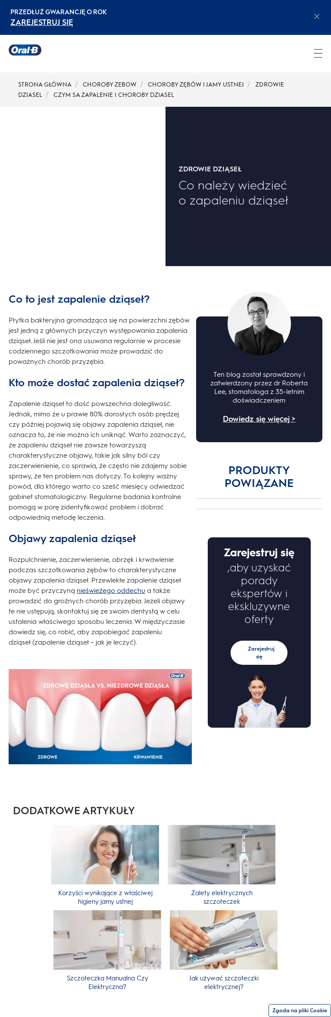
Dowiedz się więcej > (259, 419)
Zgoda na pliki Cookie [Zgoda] (299, 1011)
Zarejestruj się (261, 653)
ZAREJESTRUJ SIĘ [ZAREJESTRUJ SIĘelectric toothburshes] (41, 22)
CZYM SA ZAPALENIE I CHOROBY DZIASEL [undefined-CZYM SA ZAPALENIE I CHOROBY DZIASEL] (113, 95)
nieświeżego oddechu (111, 590)
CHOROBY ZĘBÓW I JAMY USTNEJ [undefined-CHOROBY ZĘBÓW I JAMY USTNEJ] (196, 84)
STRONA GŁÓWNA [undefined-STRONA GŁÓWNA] (45, 84)
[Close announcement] (317, 16)
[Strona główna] (25, 50)
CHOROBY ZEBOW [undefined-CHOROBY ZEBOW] (110, 84)
